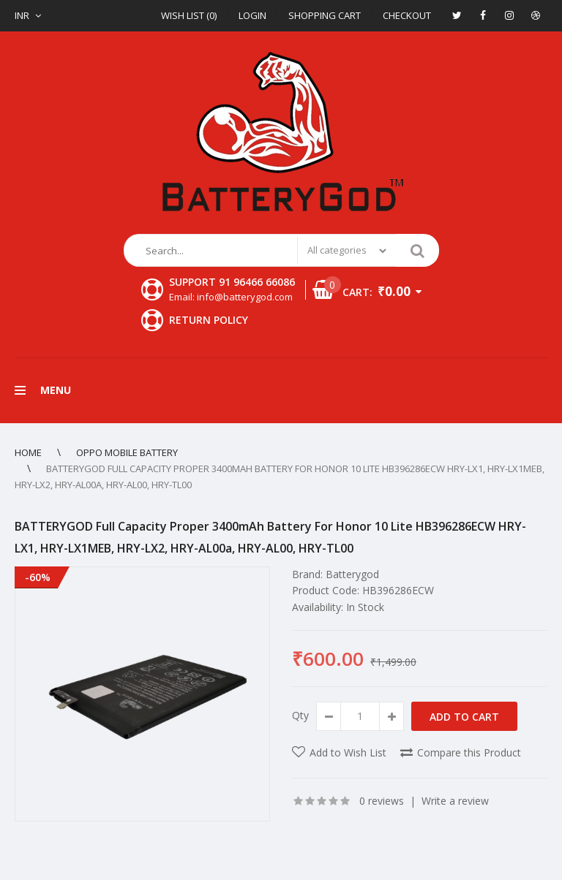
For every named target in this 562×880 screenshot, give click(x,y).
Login (252, 15)
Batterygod (352, 574)
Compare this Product (469, 752)
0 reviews (381, 801)
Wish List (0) (189, 15)
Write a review (455, 801)
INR (22, 15)
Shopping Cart (324, 15)
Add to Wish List (348, 752)
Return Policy (208, 320)
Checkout (407, 15)
